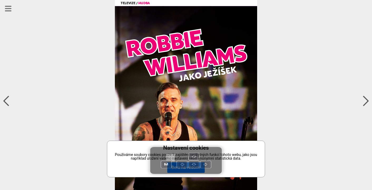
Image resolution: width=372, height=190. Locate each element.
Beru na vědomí (186, 167)
